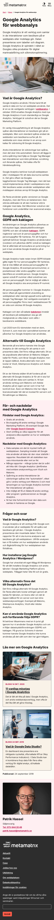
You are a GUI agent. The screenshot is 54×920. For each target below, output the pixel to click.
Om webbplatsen (11, 877)
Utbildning (8, 873)
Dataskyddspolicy (11, 882)
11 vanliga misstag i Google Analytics (18, 690)
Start (4, 12)
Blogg (10, 12)
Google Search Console (22, 429)
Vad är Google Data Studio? (24, 746)
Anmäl (7, 914)
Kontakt (6, 858)
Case (5, 863)
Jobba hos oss (10, 868)
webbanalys (42, 109)
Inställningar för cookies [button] (14, 887)
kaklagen (33, 231)
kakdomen (36, 312)
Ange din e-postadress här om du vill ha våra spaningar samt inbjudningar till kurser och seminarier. (24, 898)
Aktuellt (6, 853)
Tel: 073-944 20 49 (12, 827)
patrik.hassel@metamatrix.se (17, 831)
